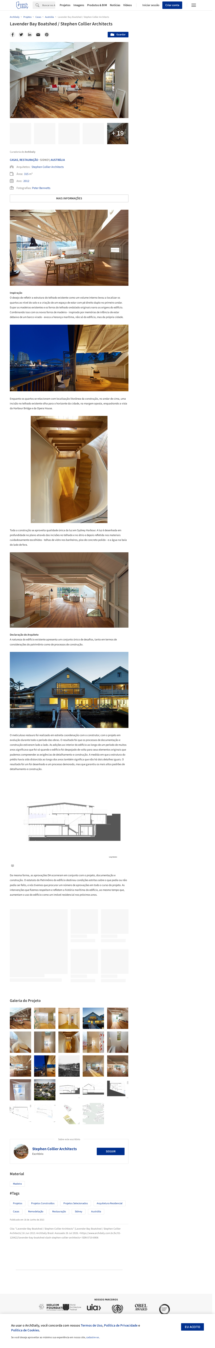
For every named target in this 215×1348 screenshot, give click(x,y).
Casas (14, 160)
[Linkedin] (29, 34)
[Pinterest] (46, 34)
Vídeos (127, 5)
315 (26, 174)
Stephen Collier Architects (48, 167)
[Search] (48, 5)
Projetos (65, 5)
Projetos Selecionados (75, 1203)
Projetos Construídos (42, 1203)
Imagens (78, 5)
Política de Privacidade (121, 1325)
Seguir (110, 1151)
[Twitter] (21, 34)
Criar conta (172, 5)
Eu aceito (192, 1327)
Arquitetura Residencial (110, 1203)
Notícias (115, 5)
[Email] (38, 34)
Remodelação (35, 1211)
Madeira (17, 1184)
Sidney (78, 1211)
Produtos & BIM (97, 5)
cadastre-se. (92, 1337)
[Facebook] (12, 34)
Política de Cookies (25, 1330)
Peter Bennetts (41, 188)
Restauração (28, 160)
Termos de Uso (91, 1325)
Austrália (58, 160)
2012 (26, 181)
